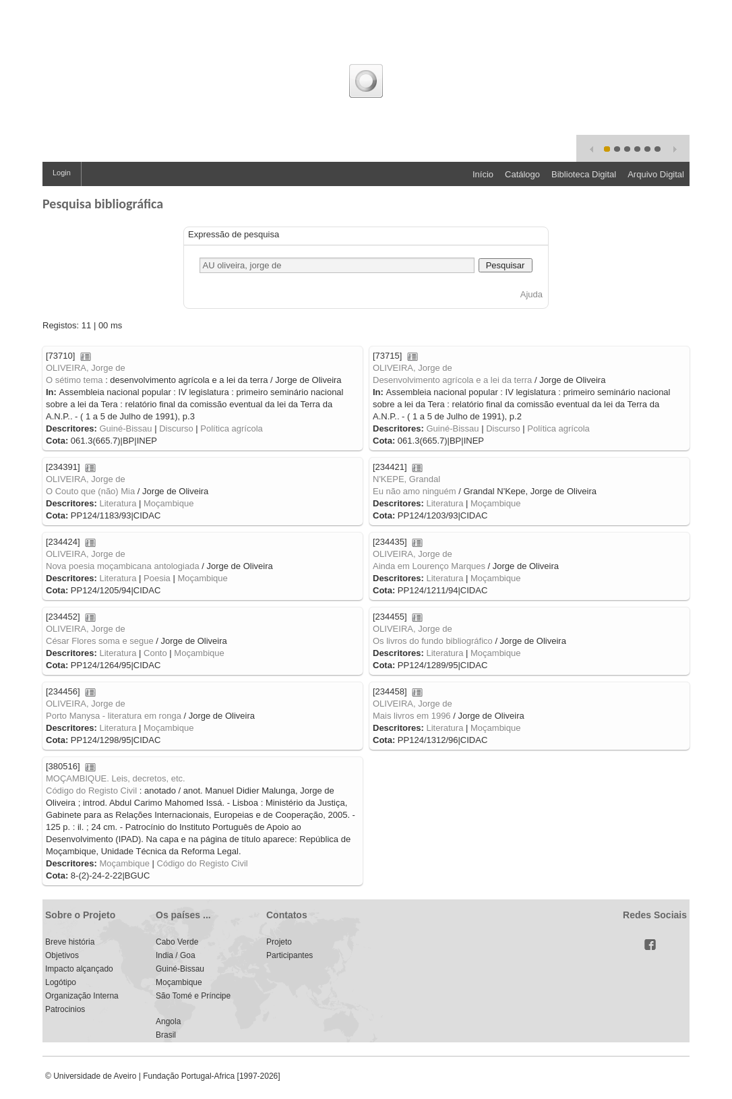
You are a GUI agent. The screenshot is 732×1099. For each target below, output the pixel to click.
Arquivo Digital (656, 174)
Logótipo (60, 982)
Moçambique (168, 503)
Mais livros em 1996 (412, 716)
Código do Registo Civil (91, 790)
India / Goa (175, 955)
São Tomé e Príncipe (193, 996)
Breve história (69, 942)
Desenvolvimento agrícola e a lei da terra (452, 380)
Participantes (289, 955)
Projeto (279, 942)
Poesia (157, 578)
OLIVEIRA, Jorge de (85, 368)
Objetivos (62, 955)
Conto (155, 653)
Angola (168, 1021)
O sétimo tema (74, 380)
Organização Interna (82, 996)
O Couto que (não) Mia (90, 491)
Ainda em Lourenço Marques (429, 566)
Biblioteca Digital (583, 174)
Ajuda (531, 294)
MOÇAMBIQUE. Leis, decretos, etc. (115, 778)
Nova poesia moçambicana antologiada (123, 566)
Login (62, 173)
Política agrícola (231, 428)
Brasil (166, 1035)
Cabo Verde (177, 942)
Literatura (117, 503)
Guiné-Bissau (125, 428)
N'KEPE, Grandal (406, 479)
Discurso (176, 428)
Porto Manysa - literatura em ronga (113, 716)
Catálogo (522, 174)
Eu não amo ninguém (414, 491)
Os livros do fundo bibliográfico (433, 641)
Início (482, 174)
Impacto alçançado (79, 969)
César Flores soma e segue (100, 641)
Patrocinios (65, 1009)
